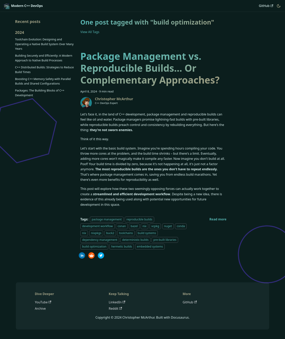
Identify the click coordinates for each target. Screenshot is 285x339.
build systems (147, 233)
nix (144, 226)
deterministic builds (135, 240)
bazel (134, 226)
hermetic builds (121, 247)
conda (181, 226)
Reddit (115, 308)
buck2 (110, 233)
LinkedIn (117, 302)
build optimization (94, 247)
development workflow (97, 226)
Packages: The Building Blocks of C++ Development (39, 93)
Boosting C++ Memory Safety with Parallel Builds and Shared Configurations (43, 81)
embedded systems (150, 247)
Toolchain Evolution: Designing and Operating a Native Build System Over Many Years (44, 44)
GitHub (266, 6)
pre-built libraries (164, 240)
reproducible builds (139, 219)
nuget (168, 226)
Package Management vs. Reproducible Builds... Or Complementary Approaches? (149, 68)
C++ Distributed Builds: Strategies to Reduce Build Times (44, 69)
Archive (40, 308)
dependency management (99, 240)
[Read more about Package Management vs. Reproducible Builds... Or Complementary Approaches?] (217, 219)
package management (107, 219)
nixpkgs (96, 233)
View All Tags (89, 32)
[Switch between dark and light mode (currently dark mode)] (279, 6)
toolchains (126, 233)
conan (122, 226)
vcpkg (155, 226)
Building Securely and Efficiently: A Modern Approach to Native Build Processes (43, 58)
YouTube (43, 302)
